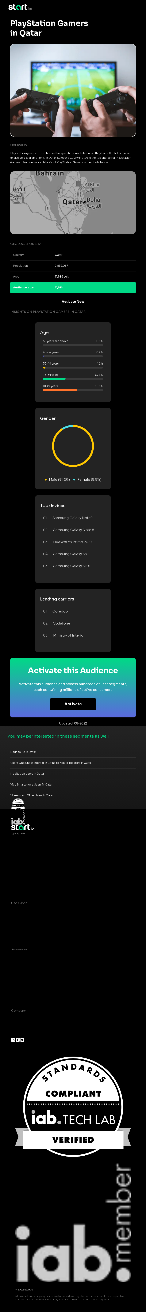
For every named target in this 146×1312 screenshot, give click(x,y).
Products (18, 834)
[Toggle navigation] (135, 7)
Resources (19, 949)
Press (15, 1034)
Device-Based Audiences (30, 849)
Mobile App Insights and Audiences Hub (42, 918)
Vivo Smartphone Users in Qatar (31, 784)
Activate (73, 704)
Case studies (21, 957)
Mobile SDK (20, 880)
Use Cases (19, 903)
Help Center (20, 995)
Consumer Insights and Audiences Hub (41, 911)
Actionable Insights (26, 887)
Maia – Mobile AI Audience (31, 842)
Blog (14, 965)
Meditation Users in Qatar (27, 773)
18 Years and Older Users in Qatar (31, 795)
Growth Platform (24, 872)
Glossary (18, 972)
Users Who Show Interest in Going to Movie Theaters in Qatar (50, 763)
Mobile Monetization (27, 934)
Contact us (19, 987)
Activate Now (73, 302)
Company (18, 1011)
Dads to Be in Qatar (23, 752)
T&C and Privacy (23, 980)
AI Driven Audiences (27, 857)
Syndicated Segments (28, 865)
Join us (17, 1026)
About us (18, 1018)
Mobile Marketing (24, 926)
